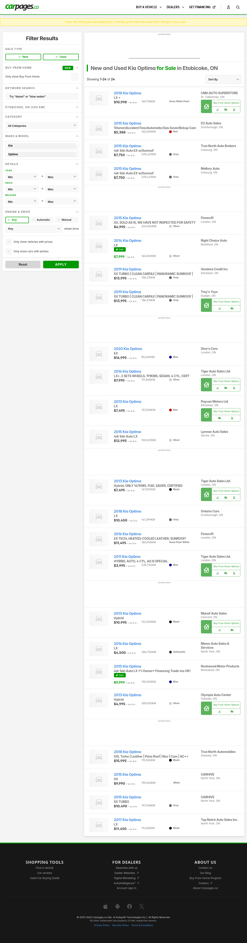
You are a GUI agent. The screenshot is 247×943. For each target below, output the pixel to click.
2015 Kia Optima (127, 123)
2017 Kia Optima (127, 820)
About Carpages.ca (205, 888)
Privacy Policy (102, 925)
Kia (42, 145)
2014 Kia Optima (127, 241)
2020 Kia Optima (128, 349)
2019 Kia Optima (127, 269)
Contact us (205, 867)
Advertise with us (127, 867)
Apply (61, 264)
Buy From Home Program (205, 878)
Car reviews (44, 873)
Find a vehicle (44, 867)
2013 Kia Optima (127, 402)
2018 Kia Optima (127, 93)
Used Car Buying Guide (44, 878)
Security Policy (120, 925)
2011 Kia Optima (127, 557)
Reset (23, 264)
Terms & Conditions (142, 925)
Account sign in (126, 888)
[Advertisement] (164, 47)
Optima (42, 154)
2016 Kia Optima (127, 371)
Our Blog (205, 873)
